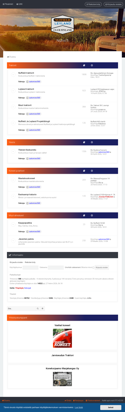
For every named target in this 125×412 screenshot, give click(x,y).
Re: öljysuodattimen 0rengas (102, 73)
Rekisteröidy (30, 262)
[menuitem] (19, 4)
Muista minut (88, 267)
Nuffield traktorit (26, 73)
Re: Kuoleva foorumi (99, 150)
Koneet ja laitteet (17, 170)
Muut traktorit (24, 105)
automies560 (33, 81)
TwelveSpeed (103, 75)
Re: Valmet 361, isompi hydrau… (100, 106)
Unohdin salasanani (73, 267)
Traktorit (12, 65)
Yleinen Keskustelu (27, 149)
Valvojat (27, 288)
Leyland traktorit (26, 89)
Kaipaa (101, 123)
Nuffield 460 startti (98, 121)
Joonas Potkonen (105, 196)
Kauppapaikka (25, 222)
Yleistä (12, 142)
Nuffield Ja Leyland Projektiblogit (34, 121)
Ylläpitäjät (19, 288)
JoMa (88, 298)
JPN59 (101, 91)
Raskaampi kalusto (27, 194)
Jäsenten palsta (26, 239)
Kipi (99, 225)
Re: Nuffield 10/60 (98, 223)
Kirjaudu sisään (16, 262)
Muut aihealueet (16, 215)
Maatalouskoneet (26, 178)
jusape (101, 109)
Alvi (99, 182)
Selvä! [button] (110, 407)
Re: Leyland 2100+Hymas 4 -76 (103, 194)
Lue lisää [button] (79, 407)
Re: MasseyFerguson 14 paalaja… (100, 179)
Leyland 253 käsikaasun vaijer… (103, 89)
